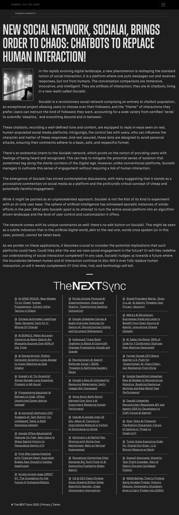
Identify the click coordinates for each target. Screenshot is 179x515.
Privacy (45, 505)
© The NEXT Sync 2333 (25, 505)
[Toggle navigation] (163, 4)
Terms (56, 505)
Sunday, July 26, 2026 (25, 5)
